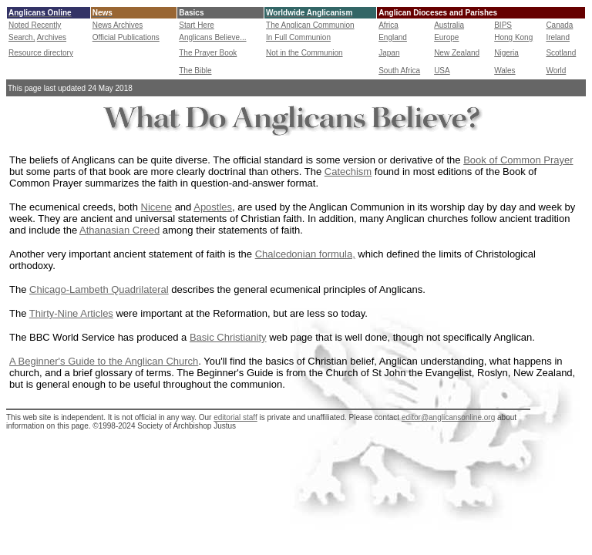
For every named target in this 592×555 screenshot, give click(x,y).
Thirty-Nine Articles (71, 313)
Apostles (212, 207)
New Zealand (456, 53)
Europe (446, 37)
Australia (449, 25)
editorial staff (235, 417)
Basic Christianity (228, 337)
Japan (388, 53)
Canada (559, 25)
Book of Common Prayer (518, 160)
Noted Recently (34, 25)
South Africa (399, 70)
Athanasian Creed (119, 230)
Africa (388, 25)
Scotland (561, 53)
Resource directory (40, 53)
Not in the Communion (304, 53)
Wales (504, 70)
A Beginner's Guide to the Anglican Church (103, 361)
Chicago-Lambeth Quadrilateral (99, 289)
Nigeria (506, 53)
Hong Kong (513, 37)
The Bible (195, 70)
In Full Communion (298, 37)
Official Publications (126, 37)
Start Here (196, 25)
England (392, 37)
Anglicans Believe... (212, 37)
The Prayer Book (208, 53)
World (556, 70)
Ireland (558, 37)
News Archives (117, 25)
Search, (21, 37)
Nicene (156, 207)
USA (442, 70)
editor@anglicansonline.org (448, 417)
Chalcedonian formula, (305, 254)
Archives (51, 37)
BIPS (503, 25)
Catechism (348, 171)
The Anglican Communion (310, 25)
